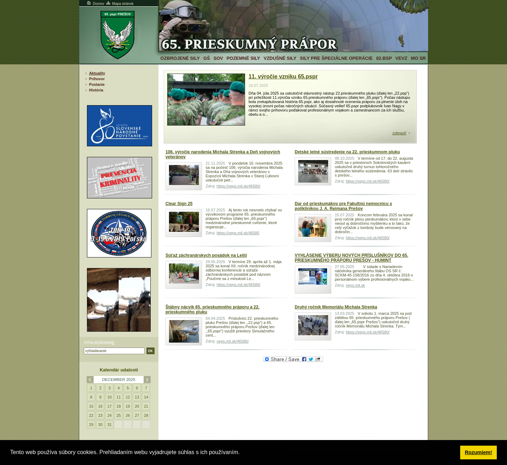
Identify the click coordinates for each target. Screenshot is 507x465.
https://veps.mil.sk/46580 (238, 233)
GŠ (206, 58)
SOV (218, 58)
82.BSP (384, 58)
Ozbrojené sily (180, 58)
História (96, 90)
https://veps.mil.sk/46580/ (238, 186)
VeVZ (401, 58)
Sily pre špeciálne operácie (336, 58)
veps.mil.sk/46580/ (233, 341)
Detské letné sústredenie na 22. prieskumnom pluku (347, 151)
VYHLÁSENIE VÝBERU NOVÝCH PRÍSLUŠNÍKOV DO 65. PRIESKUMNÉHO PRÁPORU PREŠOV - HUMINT (351, 258)
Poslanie (97, 84)
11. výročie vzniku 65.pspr (283, 76)
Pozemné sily (243, 58)
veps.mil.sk (355, 285)
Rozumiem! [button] (478, 452)
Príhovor (97, 79)
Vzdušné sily (280, 58)
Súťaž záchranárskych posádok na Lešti (206, 255)
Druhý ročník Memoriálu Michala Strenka (336, 307)
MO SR (418, 58)
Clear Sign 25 (179, 203)
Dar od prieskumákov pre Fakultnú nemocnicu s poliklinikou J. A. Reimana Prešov (343, 206)
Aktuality (97, 73)
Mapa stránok (119, 4)
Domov (95, 4)
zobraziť (399, 133)
